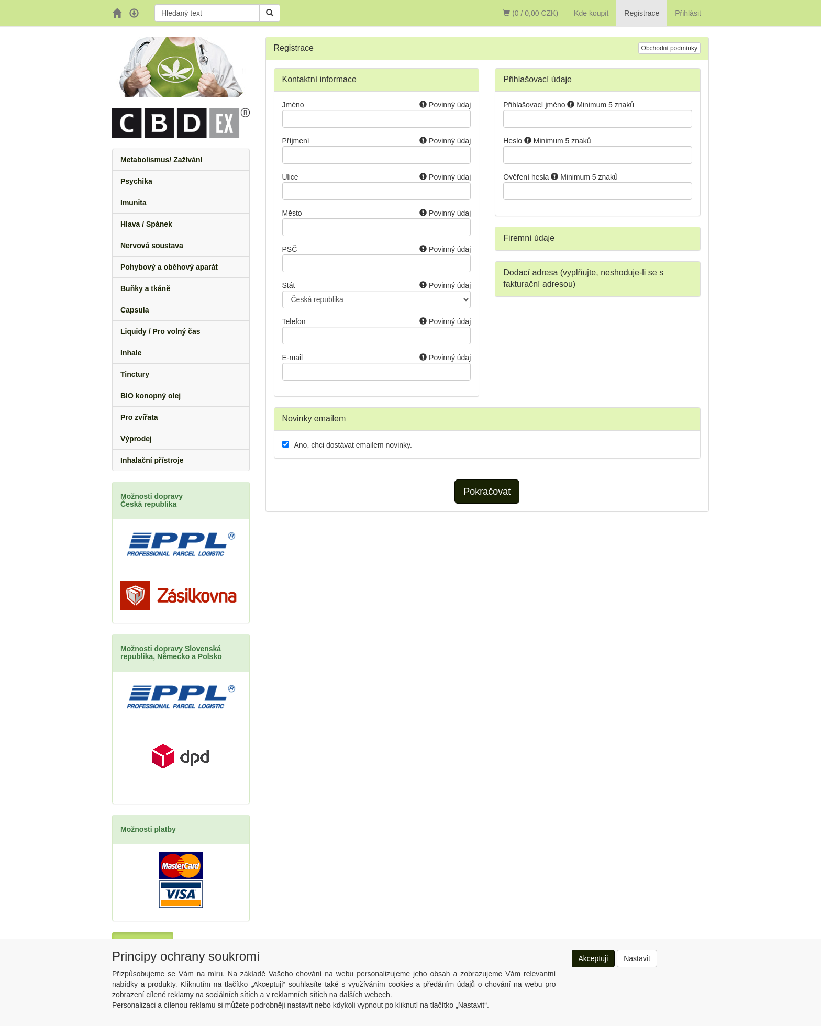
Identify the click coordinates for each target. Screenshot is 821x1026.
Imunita (133, 202)
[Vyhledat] (269, 13)
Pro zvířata (139, 417)
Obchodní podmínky (669, 48)
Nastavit (637, 958)
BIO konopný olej (150, 396)
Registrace (641, 13)
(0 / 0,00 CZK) (530, 13)
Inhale (130, 353)
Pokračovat (487, 491)
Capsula (134, 310)
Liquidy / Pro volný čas (160, 331)
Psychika (136, 181)
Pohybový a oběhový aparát (169, 267)
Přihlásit (688, 13)
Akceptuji (593, 958)
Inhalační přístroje (152, 460)
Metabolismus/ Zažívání (161, 159)
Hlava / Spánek (146, 224)
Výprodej (136, 438)
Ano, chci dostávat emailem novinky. (353, 445)
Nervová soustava (151, 245)
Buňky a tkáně (145, 288)
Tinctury (134, 374)
